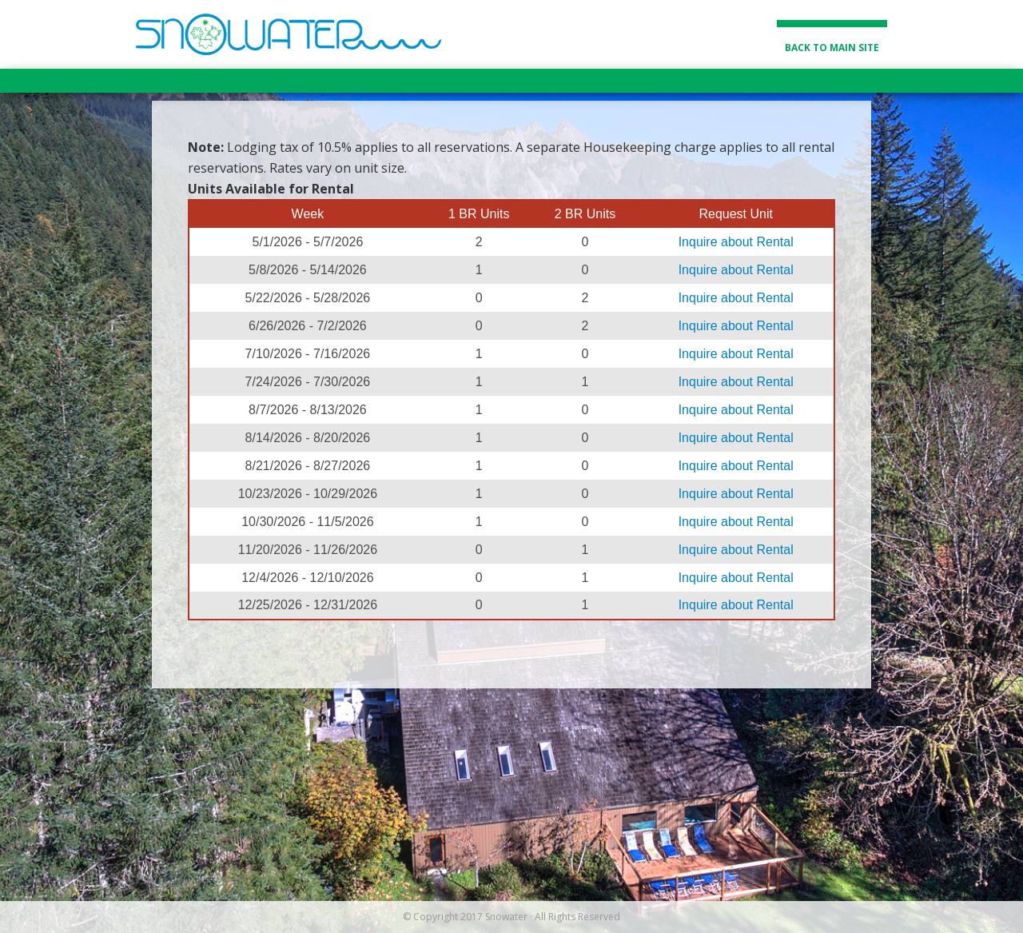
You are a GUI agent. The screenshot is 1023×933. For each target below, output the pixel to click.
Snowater (288, 34)
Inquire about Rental (736, 242)
